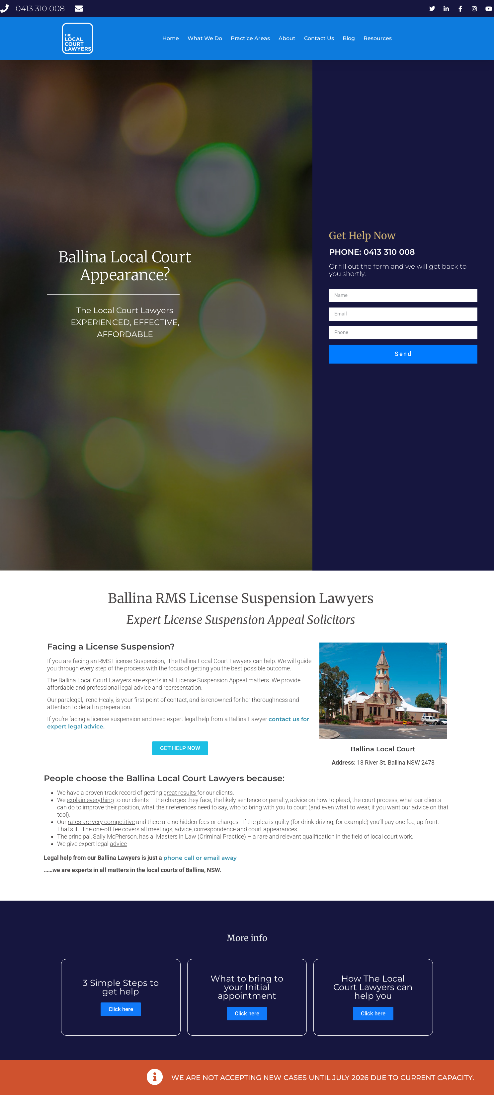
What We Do (205, 38)
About (287, 38)
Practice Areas (250, 38)
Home (170, 38)
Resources (378, 38)
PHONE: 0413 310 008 (372, 270)
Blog (349, 38)
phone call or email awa (198, 875)
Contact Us (319, 38)
